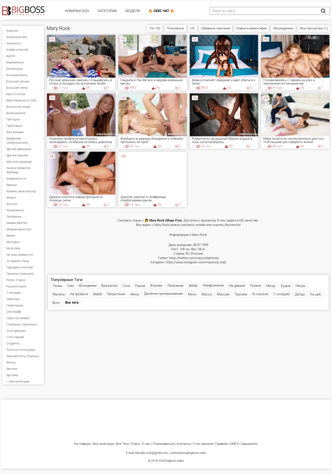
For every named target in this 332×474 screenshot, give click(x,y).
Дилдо (300, 294)
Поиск (135, 444)
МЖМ (97, 294)
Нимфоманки (213, 285)
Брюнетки (109, 286)
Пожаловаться (163, 444)
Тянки (57, 286)
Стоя (126, 286)
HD (192, 28)
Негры (301, 286)
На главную (82, 444)
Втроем (156, 286)
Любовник (175, 286)
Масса (207, 294)
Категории (107, 11)
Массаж (223, 294)
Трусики (241, 294)
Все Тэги (122, 444)
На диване (237, 286)
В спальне (260, 294)
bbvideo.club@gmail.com (151, 453)
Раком (140, 286)
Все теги (72, 303)
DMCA (234, 444)
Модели (132, 11)
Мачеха (59, 294)
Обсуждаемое (283, 28)
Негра (270, 286)
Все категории (103, 444)
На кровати (79, 294)
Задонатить (249, 444)
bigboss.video (175, 460)
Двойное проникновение (163, 294)
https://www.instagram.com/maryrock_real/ (196, 262)
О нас (146, 444)
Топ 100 (154, 28)
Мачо (192, 294)
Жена (134, 294)
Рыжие (255, 286)
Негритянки (116, 294)
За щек (315, 294)
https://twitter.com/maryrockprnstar (194, 258)
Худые (285, 286)
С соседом (281, 294)
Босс (56, 303)
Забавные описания (215, 28)
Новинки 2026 (77, 11)
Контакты (184, 444)
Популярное (175, 28)
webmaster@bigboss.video (188, 453)
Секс (70, 286)
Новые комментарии (251, 28)
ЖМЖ (193, 286)
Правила (221, 444)
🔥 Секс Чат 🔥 (161, 11)
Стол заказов (203, 444)
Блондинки (88, 286)
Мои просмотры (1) (314, 28)
